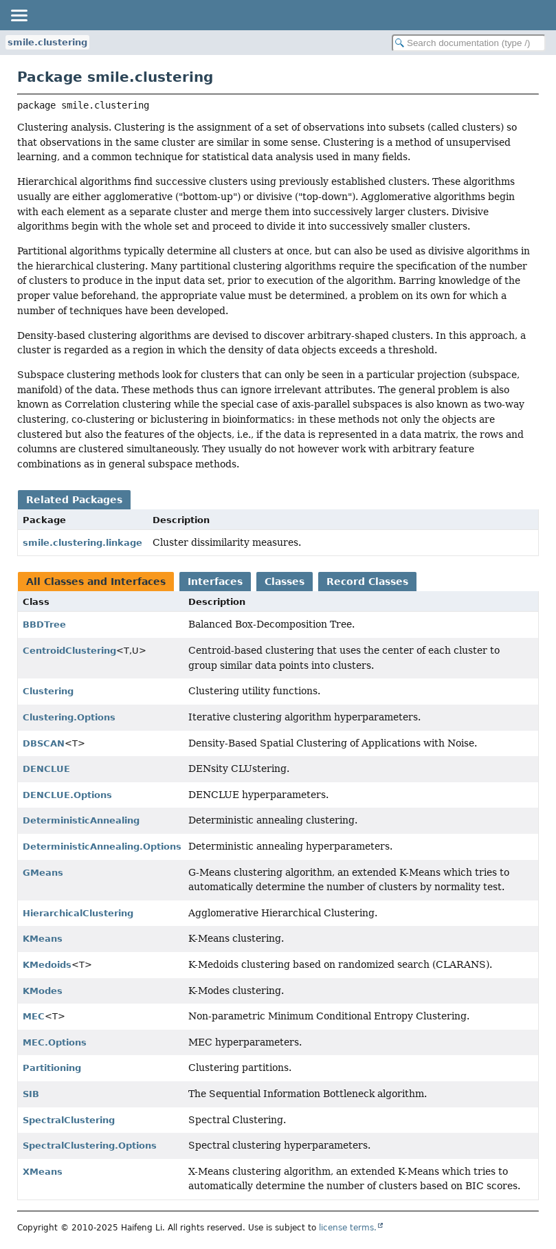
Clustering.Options (69, 717)
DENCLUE (46, 769)
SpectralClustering (69, 1120)
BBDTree (44, 624)
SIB (31, 1094)
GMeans (43, 872)
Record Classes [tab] (367, 581)
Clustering (48, 691)
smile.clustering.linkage (82, 543)
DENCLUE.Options (67, 795)
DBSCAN (44, 743)
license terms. (348, 1228)
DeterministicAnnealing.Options (102, 846)
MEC (34, 1016)
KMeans (43, 938)
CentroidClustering (69, 650)
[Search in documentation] (469, 43)
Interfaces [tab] (215, 581)
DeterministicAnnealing (81, 820)
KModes (43, 991)
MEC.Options (55, 1042)
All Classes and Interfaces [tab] (96, 581)
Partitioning (52, 1068)
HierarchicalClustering (78, 913)
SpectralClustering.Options (90, 1145)
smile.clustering (47, 42)
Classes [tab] (284, 581)
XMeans (43, 1172)
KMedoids (47, 965)
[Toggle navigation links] (18, 15)
